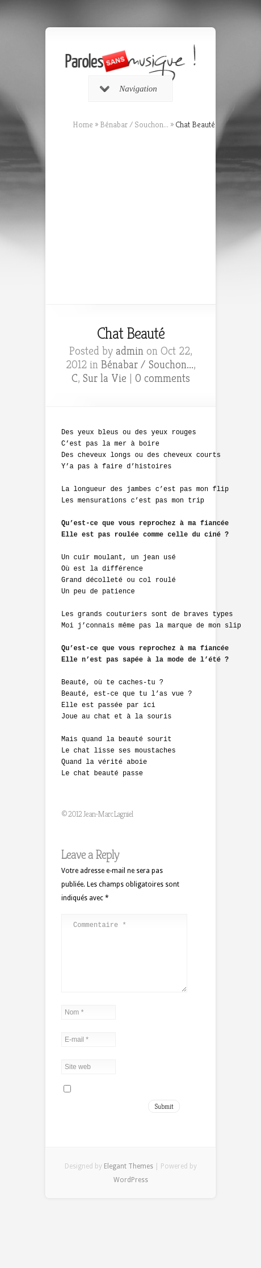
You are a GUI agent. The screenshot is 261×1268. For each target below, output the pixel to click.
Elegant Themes (128, 1180)
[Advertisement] (130, 217)
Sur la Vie (105, 378)
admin (130, 351)
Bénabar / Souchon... (134, 124)
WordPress (130, 1194)
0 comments (162, 378)
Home (83, 124)
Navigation (128, 88)
